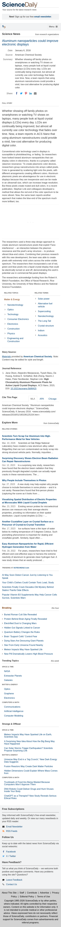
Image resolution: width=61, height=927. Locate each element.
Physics (11, 333)
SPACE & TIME (8, 667)
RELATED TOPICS (11, 293)
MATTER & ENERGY (10, 685)
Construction (13, 329)
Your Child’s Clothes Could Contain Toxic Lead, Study (28, 582)
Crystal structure (46, 326)
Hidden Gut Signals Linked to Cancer (22, 628)
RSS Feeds (11, 831)
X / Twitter (11, 856)
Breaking (6, 608)
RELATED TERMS (41, 293)
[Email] (35, 93)
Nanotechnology (15, 305)
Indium (41, 330)
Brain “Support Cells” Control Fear (20, 636)
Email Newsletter (14, 826)
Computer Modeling (13, 716)
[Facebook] (16, 93)
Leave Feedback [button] (14, 880)
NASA (7, 671)
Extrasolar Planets (13, 676)
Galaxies (8, 680)
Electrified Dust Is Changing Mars (20, 623)
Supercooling (44, 311)
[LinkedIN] (30, 93)
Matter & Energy (12, 299)
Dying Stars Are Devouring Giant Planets (24, 641)
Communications (12, 707)
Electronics (12, 324)
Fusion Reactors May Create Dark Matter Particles (28, 766)
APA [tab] (42, 399)
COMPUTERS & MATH (10, 702)
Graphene (9, 693)
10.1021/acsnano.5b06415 (23, 388)
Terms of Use (43, 896)
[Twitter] (21, 93)
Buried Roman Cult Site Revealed (20, 614)
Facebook (11, 851)
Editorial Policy (27, 896)
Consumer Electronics (18, 319)
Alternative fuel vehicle (45, 305)
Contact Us (11, 884)
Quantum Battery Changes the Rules (22, 632)
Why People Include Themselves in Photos (24, 480)
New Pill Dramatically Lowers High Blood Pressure (28, 654)
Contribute (32, 893)
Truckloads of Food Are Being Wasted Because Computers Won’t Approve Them (27, 783)
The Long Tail (44, 321)
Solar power (44, 299)
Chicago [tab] (52, 399)
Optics (10, 309)
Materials (6, 356)
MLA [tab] (33, 399)
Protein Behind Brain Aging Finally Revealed (25, 619)
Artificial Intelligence (13, 711)
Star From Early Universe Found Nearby (23, 645)
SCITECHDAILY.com (21, 568)
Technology (12, 314)
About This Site (9, 893)
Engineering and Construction (15, 340)
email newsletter (42, 16)
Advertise (44, 893)
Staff (22, 893)
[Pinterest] (26, 93)
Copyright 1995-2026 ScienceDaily (21, 900)
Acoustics (42, 335)
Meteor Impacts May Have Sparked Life (23, 649)
